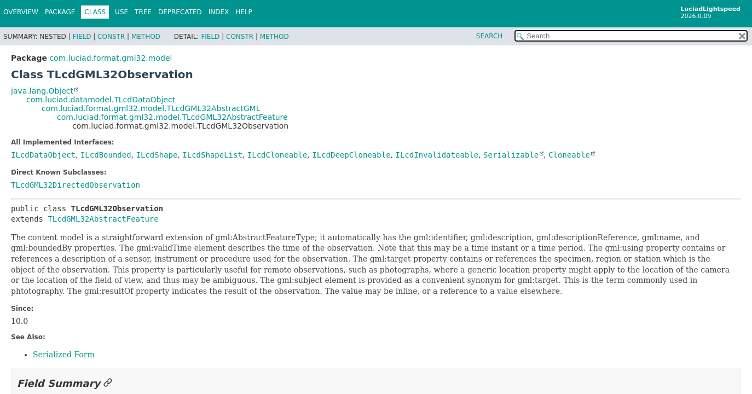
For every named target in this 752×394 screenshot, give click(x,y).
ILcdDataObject (43, 154)
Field (81, 36)
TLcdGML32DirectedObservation (75, 185)
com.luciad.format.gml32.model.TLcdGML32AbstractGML (151, 108)
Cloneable (569, 154)
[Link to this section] (107, 383)
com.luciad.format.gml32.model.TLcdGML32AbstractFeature (172, 117)
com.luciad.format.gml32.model (110, 58)
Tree (143, 12)
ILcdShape (157, 154)
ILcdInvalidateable (436, 154)
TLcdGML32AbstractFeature (103, 219)
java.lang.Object (42, 90)
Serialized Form (64, 354)
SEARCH (489, 36)
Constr (111, 36)
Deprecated (180, 12)
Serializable (511, 154)
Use (121, 12)
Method (145, 36)
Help (243, 12)
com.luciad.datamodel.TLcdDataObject (100, 99)
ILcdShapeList (212, 154)
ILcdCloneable (277, 154)
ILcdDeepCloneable (351, 154)
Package (60, 12)
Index (219, 12)
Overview (20, 12)
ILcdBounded (105, 154)
